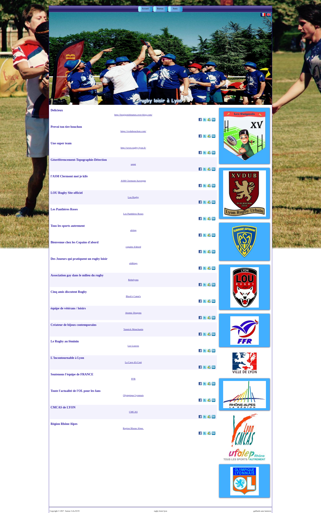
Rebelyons (133, 279)
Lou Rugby (133, 197)
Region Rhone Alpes (133, 428)
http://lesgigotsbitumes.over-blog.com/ (133, 114)
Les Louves (133, 345)
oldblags (133, 263)
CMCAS (133, 411)
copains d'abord (133, 246)
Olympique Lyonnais (133, 395)
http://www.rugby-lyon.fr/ (133, 147)
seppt (133, 164)
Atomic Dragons (133, 312)
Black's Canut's (133, 296)
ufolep (133, 230)
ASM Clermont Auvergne (133, 180)
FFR (133, 378)
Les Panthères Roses (133, 213)
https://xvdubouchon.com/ (133, 131)
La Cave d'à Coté (133, 362)
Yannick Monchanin (133, 329)
